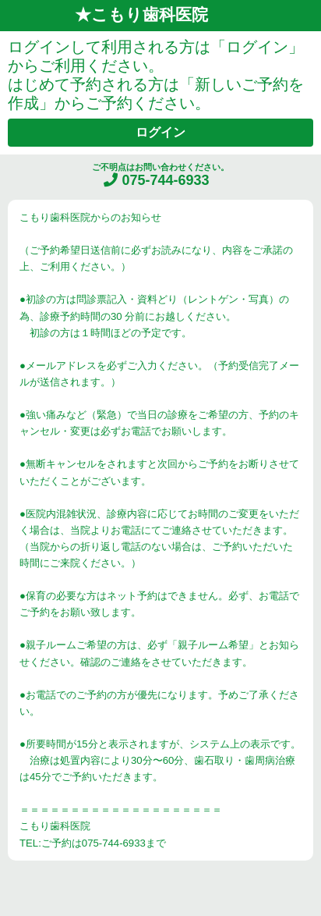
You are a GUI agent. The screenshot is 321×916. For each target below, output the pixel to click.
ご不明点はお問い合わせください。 (160, 175)
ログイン (160, 132)
